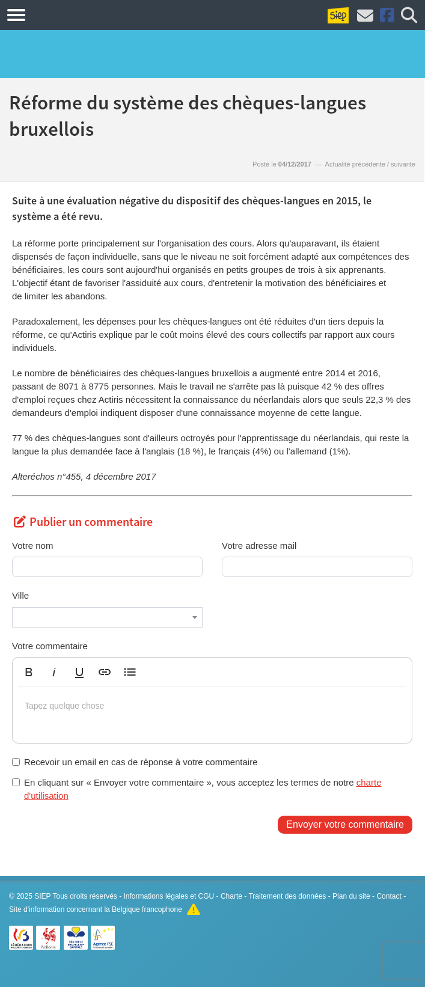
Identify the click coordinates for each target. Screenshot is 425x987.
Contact (388, 896)
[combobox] (107, 617)
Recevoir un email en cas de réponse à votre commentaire (135, 762)
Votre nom (32, 545)
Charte (231, 896)
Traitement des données (287, 896)
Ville (20, 595)
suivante (403, 164)
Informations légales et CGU (169, 896)
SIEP (42, 896)
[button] (28, 672)
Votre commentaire (50, 646)
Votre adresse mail (259, 545)
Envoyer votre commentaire (345, 824)
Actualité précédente (355, 164)
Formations (73, 14)
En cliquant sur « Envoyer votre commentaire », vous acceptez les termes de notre (196, 788)
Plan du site (351, 896)
